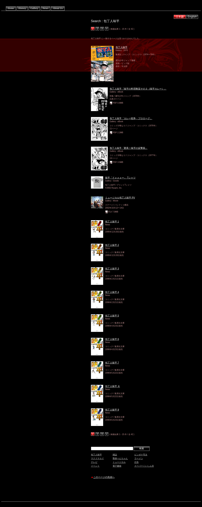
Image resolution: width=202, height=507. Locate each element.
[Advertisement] (137, 491)
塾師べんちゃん (120, 458)
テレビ (94, 462)
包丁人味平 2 (112, 245)
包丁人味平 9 (112, 409)
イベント (95, 466)
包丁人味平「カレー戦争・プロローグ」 (131, 118)
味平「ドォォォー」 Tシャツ (120, 177)
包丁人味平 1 (112, 221)
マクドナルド (97, 458)
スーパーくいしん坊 (144, 466)
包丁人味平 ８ (112, 386)
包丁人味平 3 (112, 268)
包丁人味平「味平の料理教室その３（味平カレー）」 (138, 88)
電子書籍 (117, 466)
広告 (136, 462)
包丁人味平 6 (112, 339)
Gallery (34, 8)
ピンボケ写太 (140, 454)
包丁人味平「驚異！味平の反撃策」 (129, 148)
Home (11, 8)
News (46, 8)
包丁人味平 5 (112, 315)
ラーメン (138, 458)
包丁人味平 (121, 47)
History (22, 8)
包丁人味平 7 (112, 362)
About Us (58, 8)
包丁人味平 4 (112, 292)
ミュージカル (119, 462)
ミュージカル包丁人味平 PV (120, 197)
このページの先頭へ (104, 477)
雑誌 (115, 454)
